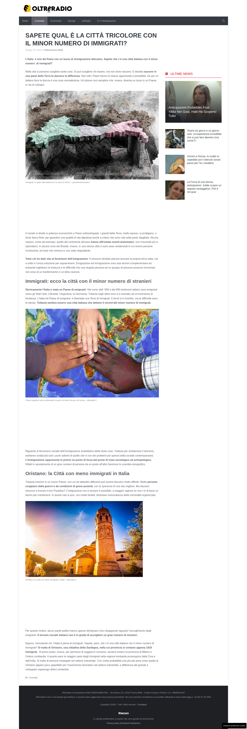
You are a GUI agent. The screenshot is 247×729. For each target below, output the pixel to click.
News (25, 20)
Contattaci (142, 704)
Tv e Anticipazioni (106, 20)
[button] (223, 21)
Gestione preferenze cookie (234, 726)
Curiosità (39, 20)
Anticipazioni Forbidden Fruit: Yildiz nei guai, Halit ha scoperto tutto (192, 112)
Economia (56, 20)
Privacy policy (113, 723)
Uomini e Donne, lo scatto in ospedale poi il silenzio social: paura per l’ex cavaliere (204, 159)
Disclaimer (125, 723)
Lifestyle (86, 20)
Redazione (135, 723)
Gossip (71, 20)
